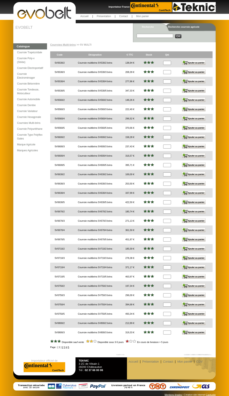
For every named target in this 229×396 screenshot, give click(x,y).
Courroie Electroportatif (30, 68)
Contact (123, 16)
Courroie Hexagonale (29, 117)
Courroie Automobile (28, 99)
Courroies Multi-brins (28, 123)
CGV (199, 361)
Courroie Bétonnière (28, 83)
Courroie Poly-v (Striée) (26, 60)
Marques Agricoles (27, 150)
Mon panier (142, 16)
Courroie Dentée (26, 105)
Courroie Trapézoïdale (29, 52)
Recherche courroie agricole (183, 27)
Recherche (148, 27)
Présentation (104, 16)
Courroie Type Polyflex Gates (30, 136)
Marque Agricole (26, 144)
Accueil (84, 16)
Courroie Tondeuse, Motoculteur (28, 91)
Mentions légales (173, 394)
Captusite (211, 394)
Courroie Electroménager (26, 75)
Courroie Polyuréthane (29, 128)
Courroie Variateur (27, 111)
